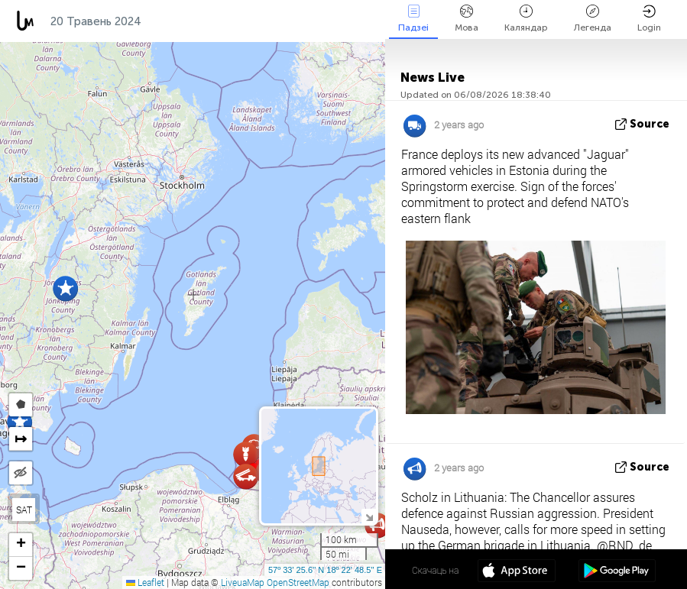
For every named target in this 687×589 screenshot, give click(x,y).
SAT (24, 509)
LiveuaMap (242, 582)
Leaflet (145, 582)
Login (649, 19)
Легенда (592, 19)
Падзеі (413, 19)
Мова (466, 19)
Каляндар (526, 19)
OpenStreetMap (298, 582)
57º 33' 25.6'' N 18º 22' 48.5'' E (325, 569)
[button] (65, 288)
